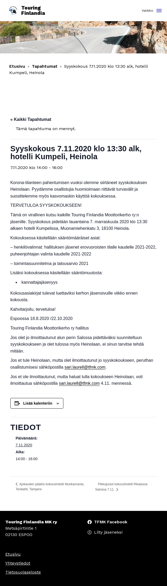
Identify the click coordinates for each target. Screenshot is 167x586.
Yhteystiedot (17, 563)
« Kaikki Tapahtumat (30, 119)
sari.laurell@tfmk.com (84, 367)
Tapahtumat (45, 66)
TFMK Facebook (110, 521)
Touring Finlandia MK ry (31, 521)
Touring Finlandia (26, 10)
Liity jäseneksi (108, 532)
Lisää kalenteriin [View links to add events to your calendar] (37, 403)
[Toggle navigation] (159, 11)
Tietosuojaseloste (23, 572)
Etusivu (17, 66)
